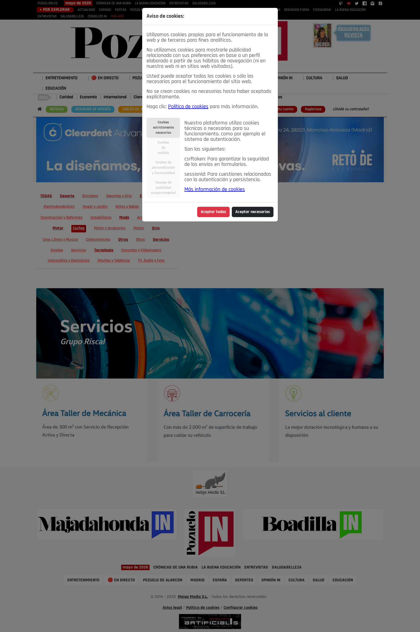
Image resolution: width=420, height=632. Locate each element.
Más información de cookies (214, 189)
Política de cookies (188, 107)
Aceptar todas (213, 212)
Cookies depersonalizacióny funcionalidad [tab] (163, 168)
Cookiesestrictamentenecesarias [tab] (163, 128)
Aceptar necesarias (252, 212)
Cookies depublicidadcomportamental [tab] (163, 188)
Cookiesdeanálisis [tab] (163, 148)
